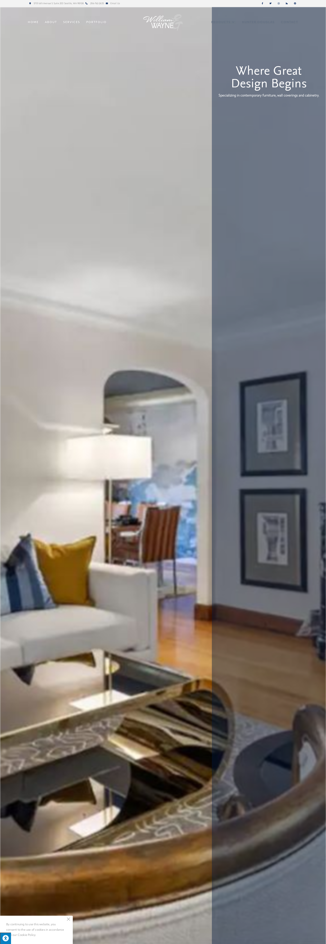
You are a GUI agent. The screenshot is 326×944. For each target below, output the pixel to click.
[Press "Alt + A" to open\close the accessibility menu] (5, 938)
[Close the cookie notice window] (68, 920)
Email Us (112, 3)
